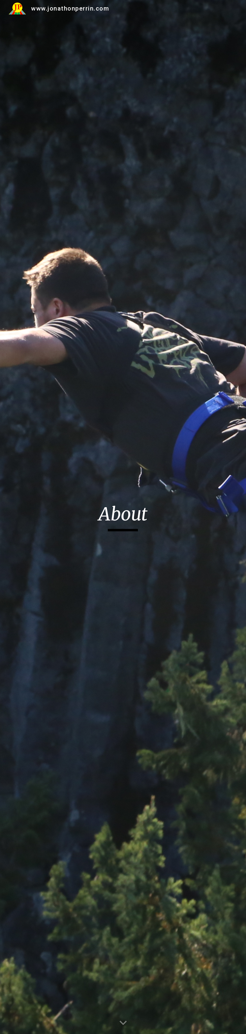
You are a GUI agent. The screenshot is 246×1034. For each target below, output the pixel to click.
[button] (123, 1023)
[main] (123, 517)
